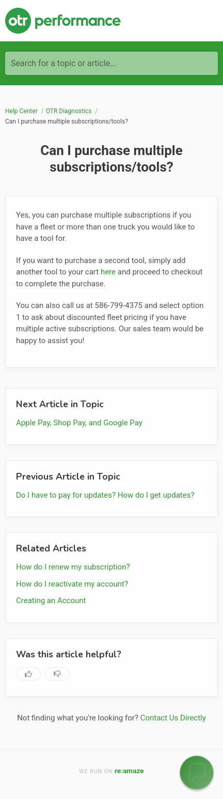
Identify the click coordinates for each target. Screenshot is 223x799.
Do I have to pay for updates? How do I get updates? (105, 495)
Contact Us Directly (173, 718)
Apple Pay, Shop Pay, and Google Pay (79, 422)
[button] (196, 772)
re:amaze (129, 770)
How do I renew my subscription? (73, 567)
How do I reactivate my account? (72, 584)
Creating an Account (51, 600)
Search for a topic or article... (64, 63)
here (108, 271)
